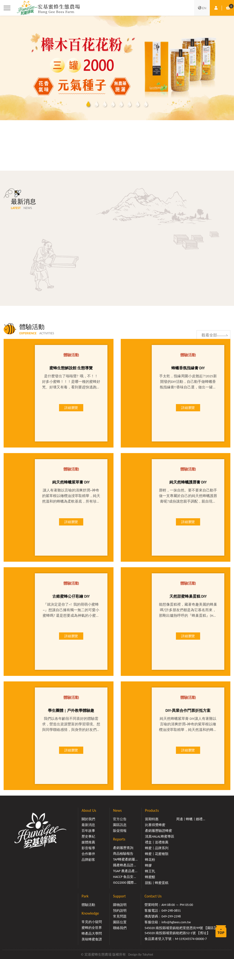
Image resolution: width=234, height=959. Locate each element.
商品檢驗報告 (123, 854)
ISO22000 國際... (124, 883)
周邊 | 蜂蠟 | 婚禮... (190, 819)
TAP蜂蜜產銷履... (125, 859)
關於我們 (88, 819)
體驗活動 (88, 905)
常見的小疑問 (92, 922)
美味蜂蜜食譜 (92, 939)
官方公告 (120, 819)
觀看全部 (209, 332)
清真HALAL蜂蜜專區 (159, 836)
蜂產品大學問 (92, 933)
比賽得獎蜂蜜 (155, 825)
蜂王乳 (150, 871)
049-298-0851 (171, 911)
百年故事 (88, 831)
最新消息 (88, 825)
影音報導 (88, 848)
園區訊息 (120, 825)
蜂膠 (148, 865)
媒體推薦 (88, 842)
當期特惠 (152, 819)
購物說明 (120, 905)
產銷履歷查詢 (123, 848)
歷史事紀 (88, 836)
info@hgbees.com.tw (176, 922)
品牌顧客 (88, 860)
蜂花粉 (150, 860)
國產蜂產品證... (124, 865)
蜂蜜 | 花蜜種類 (156, 854)
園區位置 (120, 922)
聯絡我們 (120, 928)
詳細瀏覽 (71, 408)
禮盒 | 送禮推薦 (156, 842)
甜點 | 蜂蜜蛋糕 (156, 883)
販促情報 (120, 831)
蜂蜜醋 (150, 877)
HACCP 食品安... (124, 877)
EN (202, 8)
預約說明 (120, 911)
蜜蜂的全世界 (92, 928)
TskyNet (147, 954)
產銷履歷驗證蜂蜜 (158, 831)
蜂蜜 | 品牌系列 (156, 848)
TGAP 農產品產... (125, 871)
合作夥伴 (88, 854)
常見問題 (120, 916)
